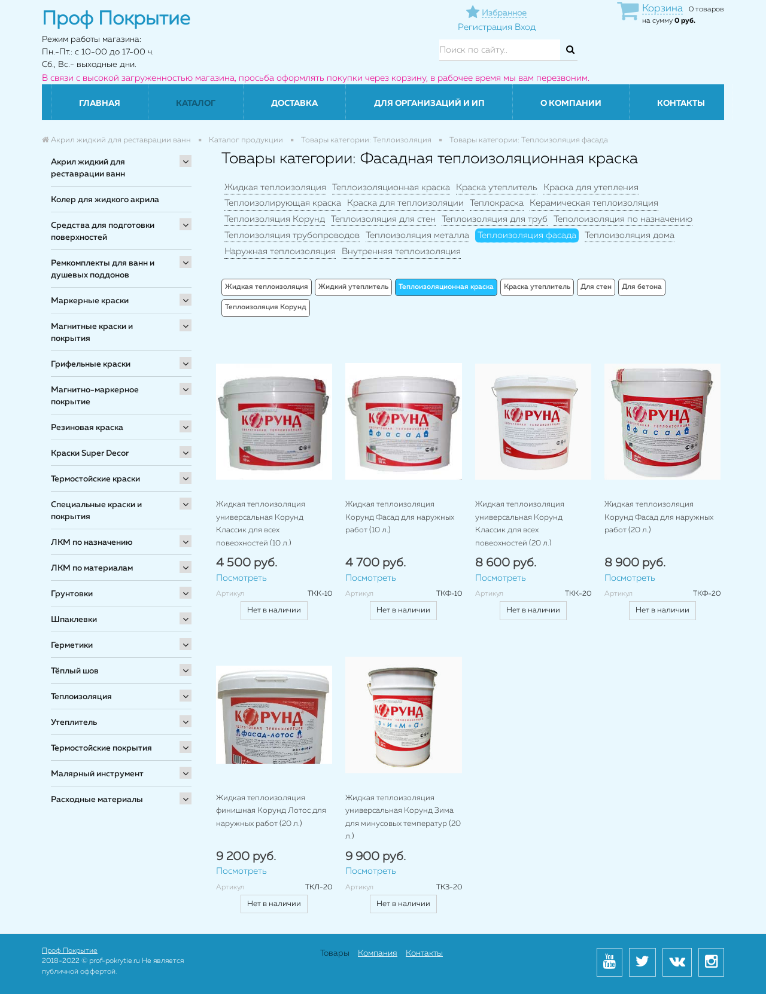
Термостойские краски (95, 479)
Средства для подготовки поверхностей (102, 231)
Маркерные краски (90, 301)
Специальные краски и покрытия (96, 511)
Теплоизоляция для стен (383, 219)
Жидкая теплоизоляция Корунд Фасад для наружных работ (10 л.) (399, 517)
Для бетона (642, 287)
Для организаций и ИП (429, 103)
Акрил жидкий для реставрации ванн (88, 168)
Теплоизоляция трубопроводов (292, 235)
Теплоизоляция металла (417, 235)
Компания (377, 953)
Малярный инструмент (97, 774)
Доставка (294, 103)
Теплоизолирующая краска (282, 203)
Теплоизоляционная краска (391, 187)
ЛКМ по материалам (92, 568)
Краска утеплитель (496, 187)
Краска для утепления (591, 187)
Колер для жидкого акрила (105, 200)
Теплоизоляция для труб (495, 219)
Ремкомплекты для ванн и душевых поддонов (102, 269)
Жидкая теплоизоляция (275, 187)
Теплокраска (497, 203)
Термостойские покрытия (101, 748)
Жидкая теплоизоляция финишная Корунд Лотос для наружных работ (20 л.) (271, 811)
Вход (525, 27)
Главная (99, 103)
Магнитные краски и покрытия (92, 332)
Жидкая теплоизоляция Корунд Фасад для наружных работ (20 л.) (658, 517)
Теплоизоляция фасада (527, 235)
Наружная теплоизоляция (280, 251)
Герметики (72, 645)
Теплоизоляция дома (629, 235)
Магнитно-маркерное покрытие (95, 396)
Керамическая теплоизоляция (594, 203)
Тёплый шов (75, 671)
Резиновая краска (87, 427)
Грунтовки (72, 594)
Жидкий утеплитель (353, 287)
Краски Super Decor (90, 453)
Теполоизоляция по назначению (623, 219)
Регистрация (485, 27)
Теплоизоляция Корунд (274, 219)
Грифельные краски (90, 364)
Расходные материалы (97, 799)
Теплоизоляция (81, 697)
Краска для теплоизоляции (405, 203)
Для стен (596, 287)
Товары (334, 953)
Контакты (681, 103)
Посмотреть (241, 578)
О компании (570, 103)
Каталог (195, 103)
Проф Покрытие (70, 951)
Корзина (662, 9)
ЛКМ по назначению (92, 542)
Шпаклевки (74, 619)
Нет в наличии (274, 610)
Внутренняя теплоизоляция (401, 251)
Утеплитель (74, 722)
